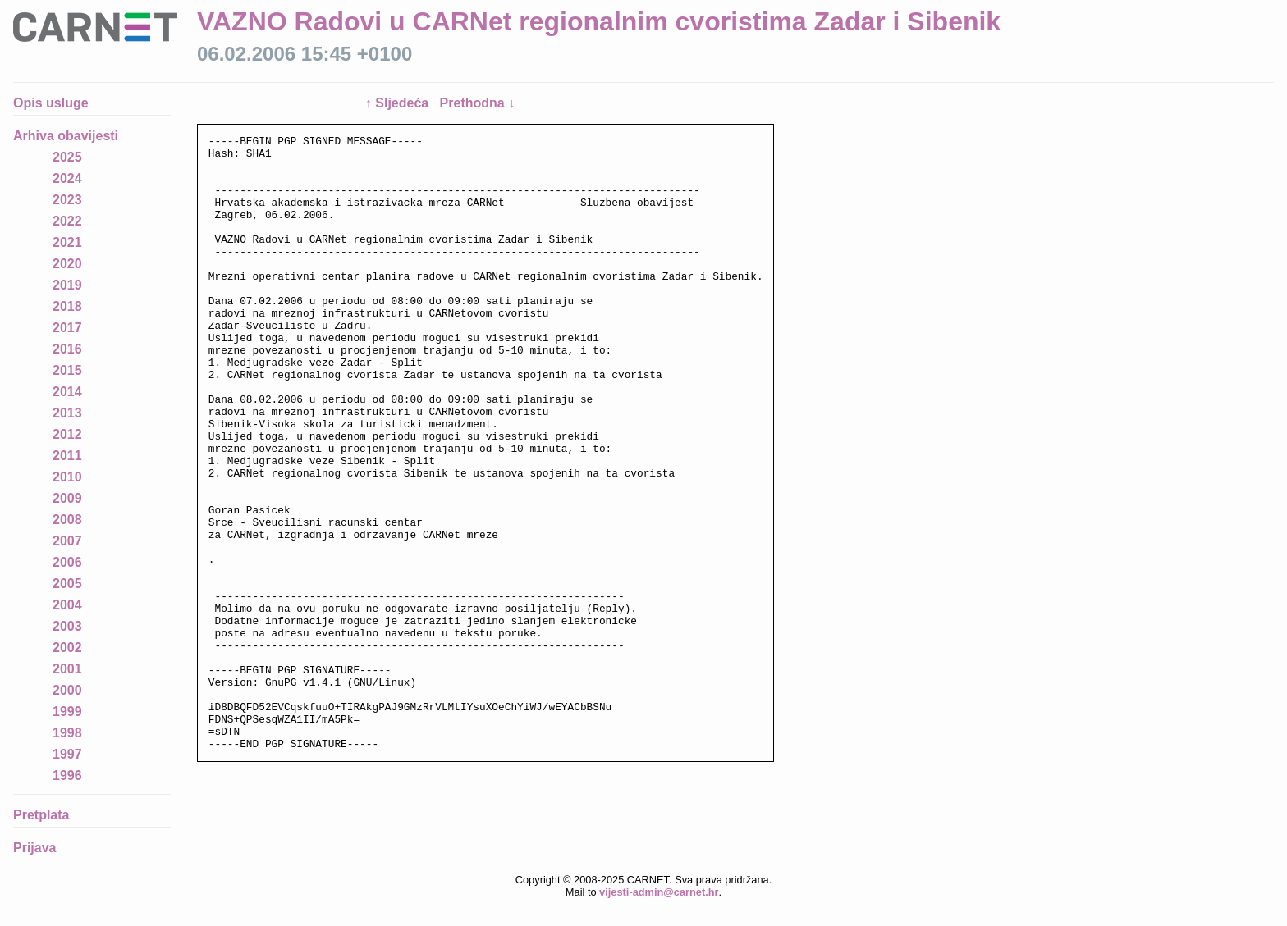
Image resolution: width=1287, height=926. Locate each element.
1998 (67, 733)
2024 (67, 178)
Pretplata (41, 815)
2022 (67, 221)
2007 (67, 541)
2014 (67, 392)
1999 (67, 711)
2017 (67, 328)
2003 (67, 626)
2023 (67, 200)
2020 (67, 264)
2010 (67, 477)
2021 (67, 242)
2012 (67, 434)
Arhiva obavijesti (65, 136)
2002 (67, 648)
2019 (67, 285)
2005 (67, 584)
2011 (67, 456)
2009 (67, 498)
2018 (67, 306)
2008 (67, 520)
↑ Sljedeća (399, 103)
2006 (67, 562)
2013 (67, 413)
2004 (67, 605)
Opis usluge (51, 103)
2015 (67, 370)
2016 (67, 349)
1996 (67, 775)
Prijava (34, 848)
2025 (67, 157)
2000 (67, 690)
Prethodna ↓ (477, 103)
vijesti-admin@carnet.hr (658, 913)
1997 (67, 754)
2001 (67, 669)
